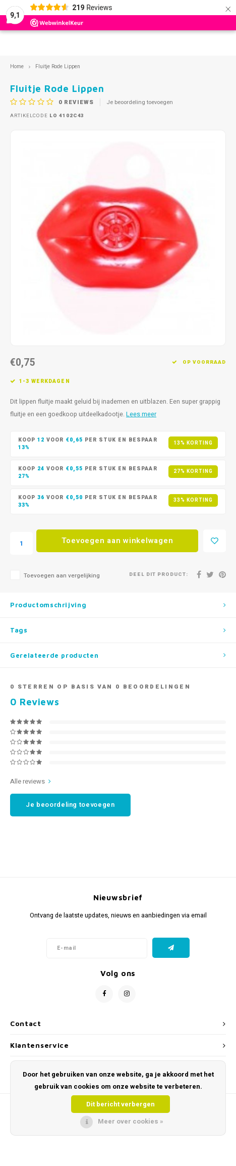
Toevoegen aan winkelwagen (117, 540)
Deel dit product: (158, 574)
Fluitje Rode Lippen (57, 66)
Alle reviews (30, 781)
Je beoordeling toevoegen (139, 103)
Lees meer (141, 414)
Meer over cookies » (130, 1121)
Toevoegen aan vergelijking (62, 575)
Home (17, 66)
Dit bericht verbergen (120, 1104)
